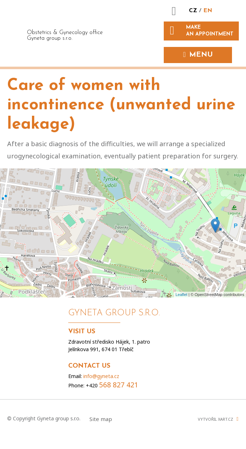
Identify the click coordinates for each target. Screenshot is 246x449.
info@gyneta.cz (101, 376)
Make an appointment (209, 31)
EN (207, 11)
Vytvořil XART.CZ (215, 419)
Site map (100, 418)
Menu (201, 54)
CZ (194, 11)
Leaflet (181, 294)
